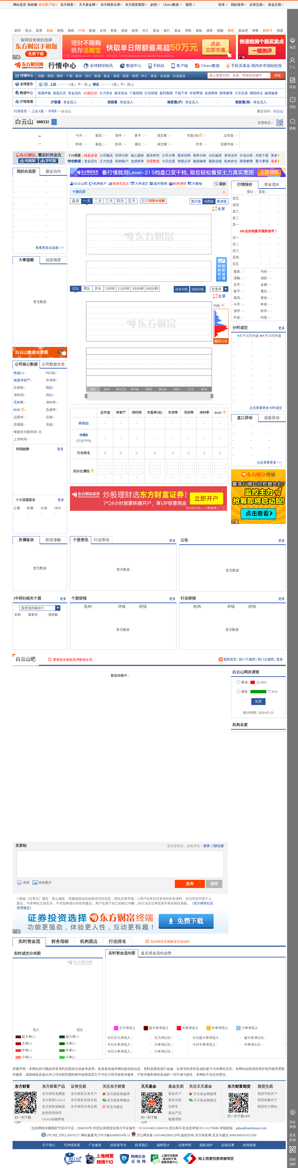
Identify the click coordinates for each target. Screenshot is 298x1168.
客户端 (182, 66)
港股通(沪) (174, 102)
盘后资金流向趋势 (156, 953)
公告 (184, 540)
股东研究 (153, 155)
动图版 (209, 201)
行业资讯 (101, 540)
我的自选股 (26, 171)
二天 (98, 201)
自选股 (165, 76)
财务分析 (199, 155)
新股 (49, 31)
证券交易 (255, 5)
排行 (88, 76)
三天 (109, 201)
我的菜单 (237, 5)
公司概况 (106, 155)
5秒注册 (218, 846)
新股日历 (59, 93)
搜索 (280, 31)
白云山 (83, 423)
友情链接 (249, 1145)
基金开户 (174, 1094)
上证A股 (37, 111)
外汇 (145, 31)
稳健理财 (174, 1119)
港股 (124, 31)
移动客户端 (47, 5)
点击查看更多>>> (269, 462)
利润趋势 (22, 449)
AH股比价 (90, 93)
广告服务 (95, 1145)
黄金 (156, 31)
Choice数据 (210, 66)
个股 (69, 76)
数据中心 (133, 66)
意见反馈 (292, 1137)
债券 (209, 31)
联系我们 (141, 1145)
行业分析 (246, 155)
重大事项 (262, 161)
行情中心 (24, 76)
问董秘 (197, 183)
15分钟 (123, 289)
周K (86, 289)
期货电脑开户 (267, 1100)
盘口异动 (244, 418)
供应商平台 (118, 1145)
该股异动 (271, 418)
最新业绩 (215, 161)
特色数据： (76, 161)
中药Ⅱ (52, 111)
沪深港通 (24, 102)
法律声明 (184, 1145)
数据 (92, 31)
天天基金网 (87, 5)
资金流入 (69, 102)
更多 (275, 155)
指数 (41, 76)
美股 (113, 31)
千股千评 (181, 93)
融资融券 (271, 93)
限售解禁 (226, 93)
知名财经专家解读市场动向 (170, 941)
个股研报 (136, 93)
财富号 (268, 31)
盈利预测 (166, 93)
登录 (206, 846)
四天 (120, 201)
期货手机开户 (267, 1094)
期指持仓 (256, 93)
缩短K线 (198, 289)
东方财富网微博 (116, 1094)
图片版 (196, 201)
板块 (78, 76)
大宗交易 (241, 93)
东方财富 (22, 1086)
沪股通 (56, 102)
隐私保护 (206, 1145)
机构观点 (89, 941)
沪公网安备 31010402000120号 (155, 1135)
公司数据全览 (53, 364)
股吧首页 (228, 659)
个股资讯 (80, 540)
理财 (188, 31)
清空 (214, 883)
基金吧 (243, 31)
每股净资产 (22, 380)
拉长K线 (181, 289)
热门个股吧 (247, 659)
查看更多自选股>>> (50, 248)
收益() (18, 373)
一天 (87, 201)
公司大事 (168, 155)
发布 (190, 883)
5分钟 (110, 289)
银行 (167, 31)
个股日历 (78, 192)
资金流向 (74, 93)
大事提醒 (26, 260)
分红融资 (215, 155)
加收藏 (32, 5)
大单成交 (141, 183)
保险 (199, 31)
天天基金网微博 (202, 1094)
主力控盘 (106, 161)
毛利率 (18, 402)
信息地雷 (53, 260)
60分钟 (152, 289)
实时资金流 (29, 941)
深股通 (112, 102)
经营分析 (121, 155)
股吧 (231, 31)
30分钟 (138, 289)
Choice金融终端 (53, 1119)
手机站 (158, 66)
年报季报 (196, 93)
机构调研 (179, 183)
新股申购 (44, 93)
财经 (17, 31)
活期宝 (173, 1106)
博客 (255, 31)
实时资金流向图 (121, 953)
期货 (135, 31)
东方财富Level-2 (53, 1100)
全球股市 (24, 84)
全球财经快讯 (101, 66)
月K (98, 289)
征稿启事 (227, 1145)
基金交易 (174, 1100)
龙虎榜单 (211, 93)
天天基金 (148, 1086)
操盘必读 (90, 155)
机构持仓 (230, 161)
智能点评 (184, 161)
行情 (81, 31)
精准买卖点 (121, 183)
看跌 (242, 692)
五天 (131, 201)
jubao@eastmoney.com (251, 1128)
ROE (19, 410)
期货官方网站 (267, 1106)
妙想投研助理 (52, 1113)
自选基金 (179, 76)
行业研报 (151, 93)
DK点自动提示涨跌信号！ (259, 231)
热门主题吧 (266, 659)
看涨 (242, 682)
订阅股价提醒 (153, 201)
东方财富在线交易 (84, 1100)
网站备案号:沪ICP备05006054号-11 (106, 1135)
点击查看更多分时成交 (265, 408)
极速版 (222, 201)
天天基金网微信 (202, 1100)
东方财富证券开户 (84, 1094)
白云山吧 (80, 183)
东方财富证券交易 (84, 1106)
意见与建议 (112, 1107)
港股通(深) (242, 102)
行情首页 (20, 111)
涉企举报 (292, 1124)
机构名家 (240, 725)
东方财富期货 (239, 1086)
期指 (60, 31)
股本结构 (184, 155)
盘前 (75, 201)
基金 (177, 31)
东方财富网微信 (116, 1100)
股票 (39, 31)
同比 (49, 388)
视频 (220, 31)
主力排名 (106, 93)
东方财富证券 (110, 5)
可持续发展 (72, 1145)
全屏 (221, 209)
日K (75, 289)
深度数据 (153, 161)
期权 (71, 31)
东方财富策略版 (53, 1106)
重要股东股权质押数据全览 (72, 660)
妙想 (154, 5)
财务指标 (60, 941)
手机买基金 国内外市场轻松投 (256, 66)
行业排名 (117, 941)
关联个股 (262, 155)
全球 (103, 31)
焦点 (28, 31)
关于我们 (48, 1145)
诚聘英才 (163, 1145)
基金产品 (174, 1113)
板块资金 (121, 93)
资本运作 (230, 155)
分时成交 (240, 328)
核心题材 (137, 155)
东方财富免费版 (53, 1094)
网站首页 (19, 5)
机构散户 (121, 161)
